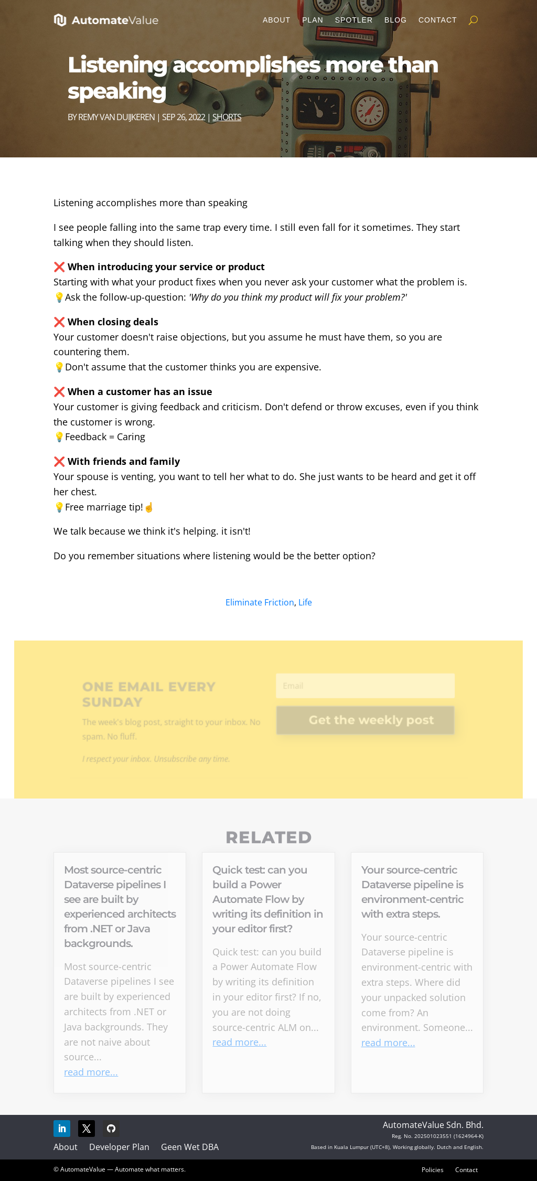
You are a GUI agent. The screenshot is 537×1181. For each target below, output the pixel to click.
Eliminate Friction (259, 602)
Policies (433, 1169)
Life (305, 602)
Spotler (354, 20)
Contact (437, 20)
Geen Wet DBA (190, 1147)
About (277, 20)
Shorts (226, 117)
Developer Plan (119, 1147)
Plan (313, 20)
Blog (395, 20)
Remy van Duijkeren (116, 117)
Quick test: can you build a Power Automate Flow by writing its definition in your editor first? (267, 899)
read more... (91, 1072)
